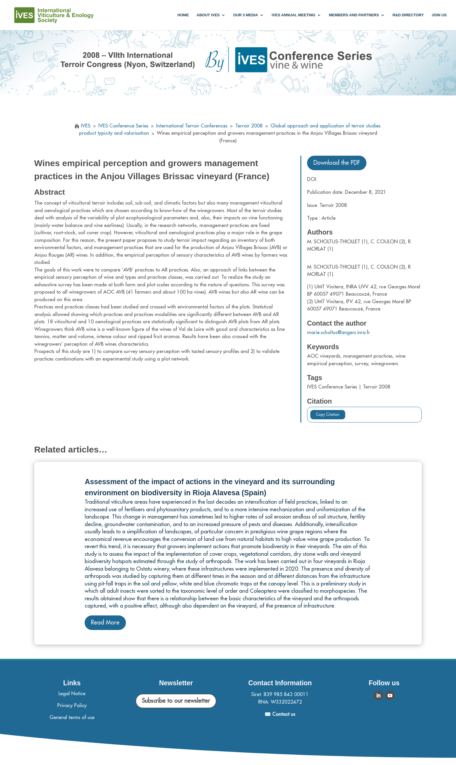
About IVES (208, 15)
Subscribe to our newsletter (176, 701)
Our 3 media (245, 15)
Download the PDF (337, 163)
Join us (439, 15)
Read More (105, 623)
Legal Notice (72, 693)
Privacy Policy (72, 705)
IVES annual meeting (293, 15)
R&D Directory (408, 15)
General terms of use (72, 717)
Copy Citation (327, 414)
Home (183, 15)
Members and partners (354, 15)
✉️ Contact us (280, 714)
